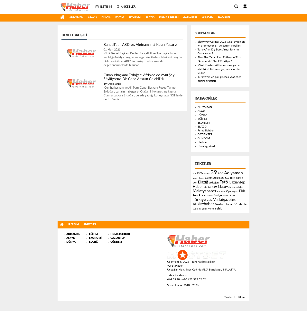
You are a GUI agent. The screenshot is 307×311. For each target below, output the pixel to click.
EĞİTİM (119, 17)
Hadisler (224, 17)
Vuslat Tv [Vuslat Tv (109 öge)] (197, 209)
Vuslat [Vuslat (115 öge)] (209, 200)
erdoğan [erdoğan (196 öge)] (214, 182)
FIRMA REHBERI (120, 234)
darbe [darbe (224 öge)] (239, 177)
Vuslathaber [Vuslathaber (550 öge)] (203, 204)
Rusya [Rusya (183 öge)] (202, 195)
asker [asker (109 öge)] (195, 178)
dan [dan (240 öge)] (232, 177)
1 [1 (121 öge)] (193, 174)
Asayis (92, 17)
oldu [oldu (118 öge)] (223, 192)
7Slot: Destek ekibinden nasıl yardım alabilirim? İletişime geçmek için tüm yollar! (219, 69)
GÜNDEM (207, 17)
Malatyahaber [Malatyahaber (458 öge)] (204, 191)
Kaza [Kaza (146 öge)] (214, 187)
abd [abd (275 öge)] (220, 173)
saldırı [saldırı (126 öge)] (210, 196)
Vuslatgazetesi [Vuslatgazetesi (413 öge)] (225, 200)
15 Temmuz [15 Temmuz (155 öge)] (203, 173)
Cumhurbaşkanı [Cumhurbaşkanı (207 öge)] (214, 177)
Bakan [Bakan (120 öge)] (201, 178)
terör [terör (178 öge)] (228, 195)
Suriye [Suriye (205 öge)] (218, 195)
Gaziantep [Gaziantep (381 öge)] (237, 182)
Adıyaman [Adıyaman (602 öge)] (233, 173)
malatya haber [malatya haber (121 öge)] (236, 187)
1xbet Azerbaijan (177, 275)
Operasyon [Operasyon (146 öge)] (232, 191)
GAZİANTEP (190, 17)
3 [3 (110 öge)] (195, 174)
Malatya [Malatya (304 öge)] (223, 186)
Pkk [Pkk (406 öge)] (242, 191)
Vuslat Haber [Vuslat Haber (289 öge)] (224, 204)
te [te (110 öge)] (224, 196)
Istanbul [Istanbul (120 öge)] (207, 187)
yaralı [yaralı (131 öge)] (205, 209)
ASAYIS (70, 238)
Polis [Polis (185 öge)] (195, 195)
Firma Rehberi (169, 17)
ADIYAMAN (76, 17)
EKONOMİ (135, 17)
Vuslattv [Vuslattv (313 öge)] (240, 204)
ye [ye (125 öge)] (209, 209)
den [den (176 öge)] (195, 182)
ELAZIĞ (150, 17)
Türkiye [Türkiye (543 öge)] (199, 200)
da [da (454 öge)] (227, 178)
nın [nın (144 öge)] (218, 191)
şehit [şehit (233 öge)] (218, 208)
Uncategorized (206, 146)
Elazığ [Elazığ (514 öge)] (203, 182)
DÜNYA (106, 17)
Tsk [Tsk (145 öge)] (233, 195)
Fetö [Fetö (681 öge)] (223, 182)
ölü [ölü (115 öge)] (212, 209)
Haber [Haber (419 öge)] (198, 187)
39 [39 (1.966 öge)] (213, 172)
